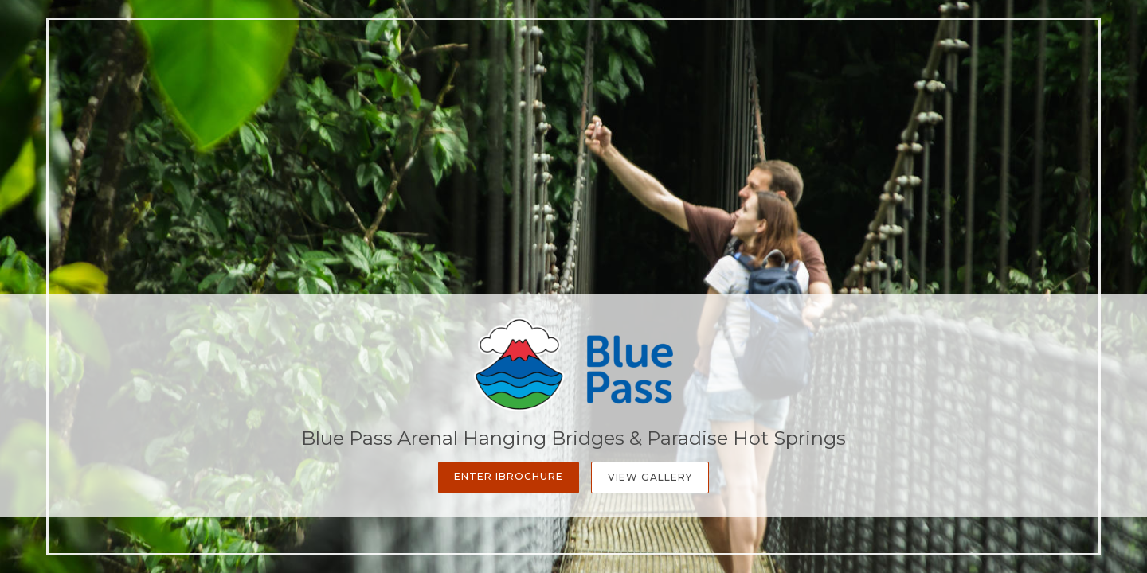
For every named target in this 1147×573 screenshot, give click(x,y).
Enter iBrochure (508, 476)
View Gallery (650, 477)
